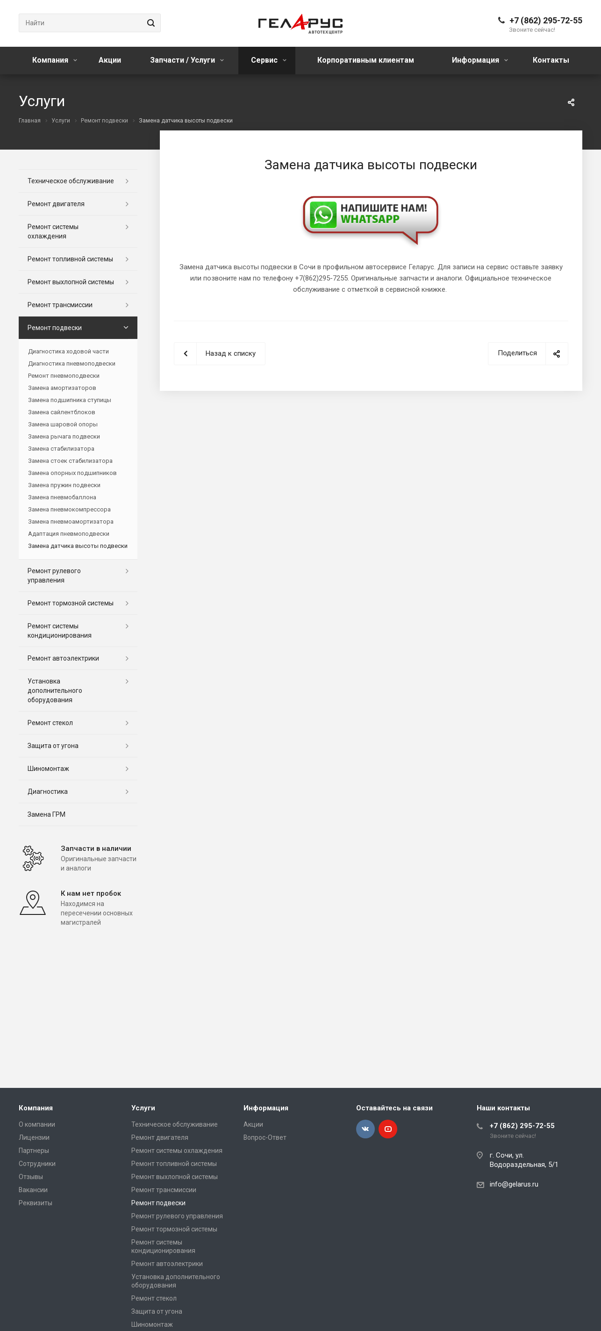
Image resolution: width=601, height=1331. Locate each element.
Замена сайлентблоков (61, 412)
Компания (54, 60)
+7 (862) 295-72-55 (545, 20)
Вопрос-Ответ (264, 1137)
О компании (37, 1124)
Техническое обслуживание (71, 181)
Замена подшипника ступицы (69, 399)
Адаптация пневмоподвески (68, 533)
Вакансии (33, 1190)
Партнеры (34, 1150)
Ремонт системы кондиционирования (60, 630)
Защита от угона (53, 745)
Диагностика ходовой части (68, 351)
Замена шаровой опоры (63, 424)
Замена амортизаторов (62, 387)
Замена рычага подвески (64, 436)
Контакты (551, 60)
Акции (110, 60)
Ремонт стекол (50, 723)
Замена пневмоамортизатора (71, 521)
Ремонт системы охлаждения (53, 231)
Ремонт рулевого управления (54, 575)
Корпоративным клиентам (365, 60)
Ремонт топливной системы (70, 259)
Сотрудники (37, 1163)
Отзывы (31, 1176)
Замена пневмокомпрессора (69, 509)
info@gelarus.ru (514, 1184)
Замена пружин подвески (64, 485)
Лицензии (34, 1137)
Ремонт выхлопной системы (71, 282)
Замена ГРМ (46, 814)
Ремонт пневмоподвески (64, 375)
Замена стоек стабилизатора (70, 460)
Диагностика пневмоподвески (71, 363)
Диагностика (48, 791)
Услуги (143, 1108)
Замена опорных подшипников (72, 472)
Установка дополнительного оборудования (55, 690)
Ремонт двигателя (56, 204)
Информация (480, 60)
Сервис (268, 60)
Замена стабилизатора (61, 448)
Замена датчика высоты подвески (78, 545)
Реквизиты (35, 1203)
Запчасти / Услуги (187, 60)
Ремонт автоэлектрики (63, 658)
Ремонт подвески (55, 327)
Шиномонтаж (48, 768)
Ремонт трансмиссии (60, 305)
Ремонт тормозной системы (71, 603)
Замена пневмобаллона (62, 497)
